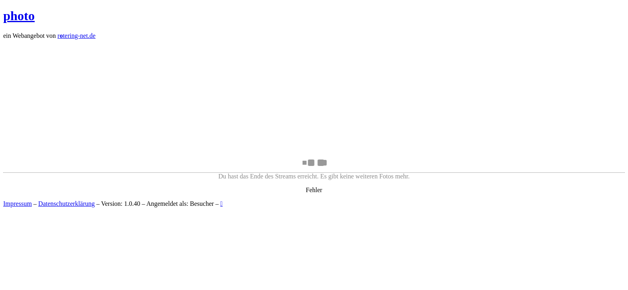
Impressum (17, 203)
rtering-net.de (77, 35)
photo (19, 15)
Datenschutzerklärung (66, 203)
